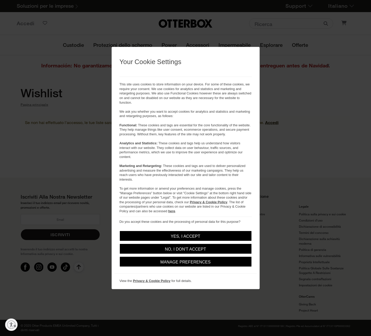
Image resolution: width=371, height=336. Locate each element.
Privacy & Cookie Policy (208, 202)
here (171, 211)
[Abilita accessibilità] (11, 325)
